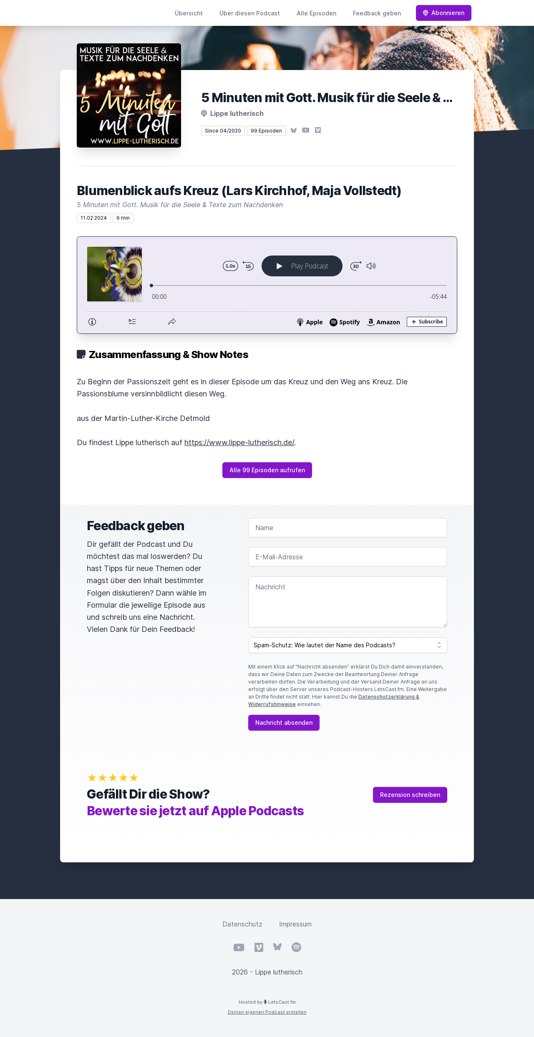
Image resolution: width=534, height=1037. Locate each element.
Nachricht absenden (283, 722)
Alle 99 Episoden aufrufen (267, 469)
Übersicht (189, 13)
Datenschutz (242, 924)
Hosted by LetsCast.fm (267, 1002)
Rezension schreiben (410, 794)
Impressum (295, 924)
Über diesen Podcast (249, 13)
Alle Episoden (316, 13)
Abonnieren (443, 12)
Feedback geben (377, 13)
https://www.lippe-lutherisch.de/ (239, 442)
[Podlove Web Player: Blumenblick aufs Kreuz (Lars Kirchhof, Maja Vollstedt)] (267, 285)
